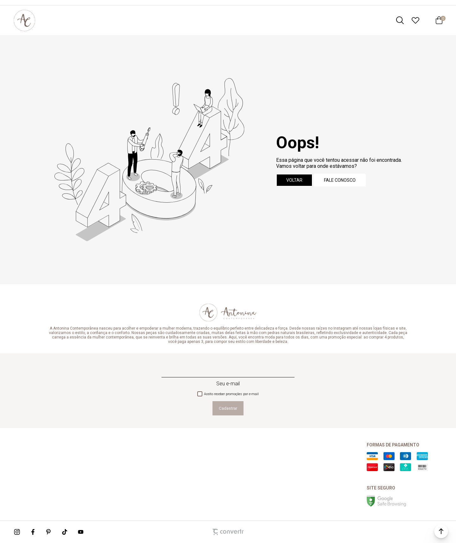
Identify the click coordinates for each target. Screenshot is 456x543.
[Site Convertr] (228, 532)
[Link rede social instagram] (17, 532)
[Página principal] (24, 20)
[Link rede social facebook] (33, 532)
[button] (441, 531)
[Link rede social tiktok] (65, 532)
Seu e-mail (228, 384)
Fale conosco (340, 180)
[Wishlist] (415, 20)
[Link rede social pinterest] (49, 532)
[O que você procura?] (400, 20)
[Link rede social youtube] (81, 532)
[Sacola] (439, 20)
